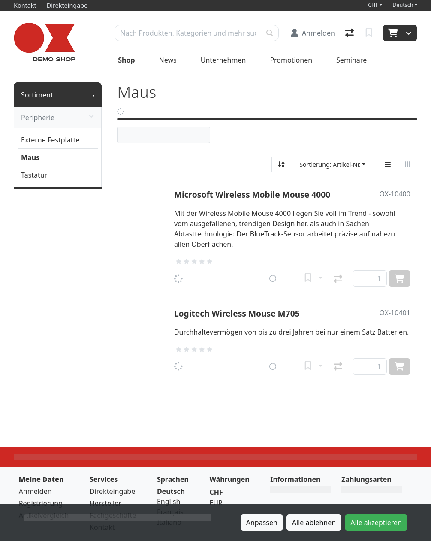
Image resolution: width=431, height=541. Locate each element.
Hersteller (105, 503)
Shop (126, 60)
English (168, 501)
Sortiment (37, 95)
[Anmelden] (313, 33)
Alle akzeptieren (376, 522)
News (168, 60)
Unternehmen (223, 60)
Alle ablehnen (314, 522)
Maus (30, 157)
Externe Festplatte (50, 140)
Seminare (351, 60)
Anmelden (35, 491)
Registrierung (41, 503)
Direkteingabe (112, 491)
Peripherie (57, 117)
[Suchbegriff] (188, 33)
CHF (373, 5)
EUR (216, 503)
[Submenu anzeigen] (93, 95)
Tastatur (34, 175)
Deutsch (402, 5)
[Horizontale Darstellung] (407, 164)
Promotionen (291, 60)
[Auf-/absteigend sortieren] (281, 164)
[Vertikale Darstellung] (388, 164)
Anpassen (261, 522)
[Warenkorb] (392, 33)
